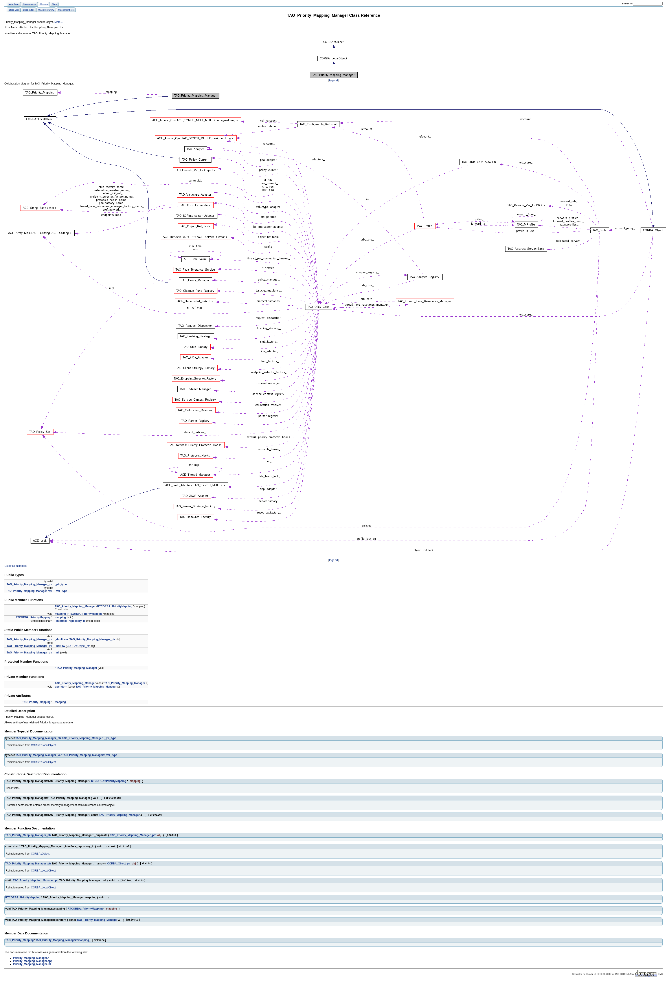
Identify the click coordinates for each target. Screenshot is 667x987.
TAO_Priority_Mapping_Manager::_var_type (89, 755)
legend (333, 81)
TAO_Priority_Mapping (36, 702)
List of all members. (15, 566)
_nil (57, 653)
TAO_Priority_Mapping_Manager (75, 607)
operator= (61, 687)
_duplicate (61, 640)
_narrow (60, 646)
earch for (627, 3)
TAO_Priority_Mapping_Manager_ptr (29, 585)
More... (58, 22)
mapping (60, 614)
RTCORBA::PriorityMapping (114, 607)
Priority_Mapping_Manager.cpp (32, 966)
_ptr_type (61, 585)
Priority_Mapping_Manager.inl (32, 969)
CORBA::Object (40, 856)
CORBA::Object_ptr (78, 646)
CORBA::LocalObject (43, 745)
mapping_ (61, 702)
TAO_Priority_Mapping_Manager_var (29, 591)
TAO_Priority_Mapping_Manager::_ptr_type (89, 738)
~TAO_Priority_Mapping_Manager (76, 668)
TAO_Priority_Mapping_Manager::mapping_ (62, 945)
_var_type (61, 591)
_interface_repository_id (70, 621)
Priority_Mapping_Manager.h (31, 963)
